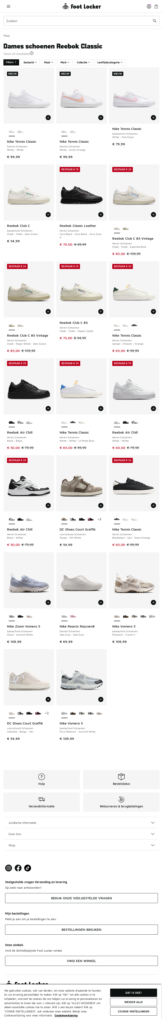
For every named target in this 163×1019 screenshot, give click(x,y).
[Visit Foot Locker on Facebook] (18, 868)
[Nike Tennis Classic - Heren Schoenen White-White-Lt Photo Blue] (126, 325)
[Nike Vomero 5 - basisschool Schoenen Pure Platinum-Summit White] (152, 616)
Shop (81, 845)
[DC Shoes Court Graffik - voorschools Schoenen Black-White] (73, 519)
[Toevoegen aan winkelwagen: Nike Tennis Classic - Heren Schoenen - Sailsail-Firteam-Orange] (153, 311)
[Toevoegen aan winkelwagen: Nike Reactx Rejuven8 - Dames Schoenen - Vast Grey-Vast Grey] (100, 602)
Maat (48, 62)
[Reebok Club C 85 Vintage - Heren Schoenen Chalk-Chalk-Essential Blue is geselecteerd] (117, 228)
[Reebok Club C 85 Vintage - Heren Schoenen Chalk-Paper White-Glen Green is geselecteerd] (12, 325)
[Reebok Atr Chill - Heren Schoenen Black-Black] (126, 422)
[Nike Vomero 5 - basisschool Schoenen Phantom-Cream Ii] (99, 713)
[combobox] (81, 21)
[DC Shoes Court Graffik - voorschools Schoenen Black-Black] (82, 519)
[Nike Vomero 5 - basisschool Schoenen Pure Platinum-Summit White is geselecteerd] (64, 713)
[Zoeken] (81, 21)
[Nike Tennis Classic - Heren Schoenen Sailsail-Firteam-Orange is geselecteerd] (117, 325)
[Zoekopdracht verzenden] (154, 21)
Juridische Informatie (81, 822)
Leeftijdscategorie (110, 62)
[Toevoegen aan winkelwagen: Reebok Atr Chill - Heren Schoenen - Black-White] (48, 505)
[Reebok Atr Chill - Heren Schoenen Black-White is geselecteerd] (12, 519)
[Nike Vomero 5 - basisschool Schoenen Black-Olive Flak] (126, 616)
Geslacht (30, 62)
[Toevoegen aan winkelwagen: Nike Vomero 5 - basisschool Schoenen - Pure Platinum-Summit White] (100, 699)
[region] (80, 1001)
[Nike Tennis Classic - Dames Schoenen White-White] (73, 131)
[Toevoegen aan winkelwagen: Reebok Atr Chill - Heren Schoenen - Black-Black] (48, 408)
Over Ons (81, 834)
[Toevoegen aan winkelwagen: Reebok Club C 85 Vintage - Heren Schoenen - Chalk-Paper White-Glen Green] (48, 311)
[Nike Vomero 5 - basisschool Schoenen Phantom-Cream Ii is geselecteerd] (117, 616)
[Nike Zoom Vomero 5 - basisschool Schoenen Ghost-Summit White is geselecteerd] (12, 616)
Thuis (6, 35)
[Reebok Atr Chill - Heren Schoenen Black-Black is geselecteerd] (12, 422)
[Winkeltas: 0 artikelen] (156, 6)
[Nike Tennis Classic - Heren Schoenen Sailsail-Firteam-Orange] (82, 422)
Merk (65, 62)
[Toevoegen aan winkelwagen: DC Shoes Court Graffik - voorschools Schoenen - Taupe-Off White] (100, 505)
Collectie (83, 62)
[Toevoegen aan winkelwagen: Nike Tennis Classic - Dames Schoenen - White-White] (48, 117)
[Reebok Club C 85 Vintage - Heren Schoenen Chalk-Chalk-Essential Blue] (20, 325)
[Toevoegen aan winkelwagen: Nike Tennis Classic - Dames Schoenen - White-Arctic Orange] (100, 117)
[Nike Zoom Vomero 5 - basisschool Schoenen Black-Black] (20, 616)
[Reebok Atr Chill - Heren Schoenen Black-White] (20, 422)
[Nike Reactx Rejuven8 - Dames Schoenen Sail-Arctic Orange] (73, 616)
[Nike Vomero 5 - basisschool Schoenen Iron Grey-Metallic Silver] (134, 616)
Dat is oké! (133, 992)
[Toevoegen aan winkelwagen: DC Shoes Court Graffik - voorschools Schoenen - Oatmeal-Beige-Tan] (48, 699)
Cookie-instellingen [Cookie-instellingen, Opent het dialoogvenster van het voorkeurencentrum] (133, 1011)
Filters (11, 62)
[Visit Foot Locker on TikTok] (27, 868)
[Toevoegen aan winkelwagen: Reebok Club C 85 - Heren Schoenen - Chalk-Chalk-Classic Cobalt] (100, 311)
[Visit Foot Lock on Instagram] (8, 868)
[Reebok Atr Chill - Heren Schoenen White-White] (29, 422)
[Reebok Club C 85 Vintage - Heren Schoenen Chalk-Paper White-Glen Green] (126, 228)
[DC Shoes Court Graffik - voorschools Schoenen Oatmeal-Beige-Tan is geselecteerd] (12, 713)
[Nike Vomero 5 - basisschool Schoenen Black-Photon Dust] (143, 616)
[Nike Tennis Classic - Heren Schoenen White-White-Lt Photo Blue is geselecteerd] (64, 422)
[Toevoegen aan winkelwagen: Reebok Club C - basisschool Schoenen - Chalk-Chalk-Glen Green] (48, 214)
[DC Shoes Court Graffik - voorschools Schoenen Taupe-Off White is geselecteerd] (64, 519)
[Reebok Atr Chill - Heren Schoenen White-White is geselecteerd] (117, 422)
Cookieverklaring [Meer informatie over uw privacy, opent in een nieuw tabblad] (66, 1015)
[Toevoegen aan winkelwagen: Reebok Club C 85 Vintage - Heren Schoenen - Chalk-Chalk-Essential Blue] (153, 214)
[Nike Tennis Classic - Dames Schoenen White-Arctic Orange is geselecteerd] (64, 131)
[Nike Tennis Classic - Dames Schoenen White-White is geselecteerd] (12, 131)
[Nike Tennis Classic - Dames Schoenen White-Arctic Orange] (20, 131)
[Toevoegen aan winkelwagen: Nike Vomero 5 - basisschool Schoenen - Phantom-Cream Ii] (153, 602)
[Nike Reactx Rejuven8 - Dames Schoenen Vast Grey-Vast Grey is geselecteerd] (64, 616)
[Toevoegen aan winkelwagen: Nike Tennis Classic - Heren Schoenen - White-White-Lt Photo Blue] (100, 408)
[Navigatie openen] (8, 6)
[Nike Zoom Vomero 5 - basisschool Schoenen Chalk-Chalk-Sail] (29, 616)
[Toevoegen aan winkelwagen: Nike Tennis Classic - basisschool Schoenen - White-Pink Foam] (153, 117)
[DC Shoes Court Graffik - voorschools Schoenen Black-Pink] (91, 519)
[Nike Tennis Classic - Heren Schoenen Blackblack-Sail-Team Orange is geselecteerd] (117, 519)
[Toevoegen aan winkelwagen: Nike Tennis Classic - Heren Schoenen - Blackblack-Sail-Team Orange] (153, 505)
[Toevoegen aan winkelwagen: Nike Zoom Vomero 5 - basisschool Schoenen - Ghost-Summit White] (48, 602)
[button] (31, 53)
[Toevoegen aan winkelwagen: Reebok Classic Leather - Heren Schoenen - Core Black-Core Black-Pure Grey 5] (100, 214)
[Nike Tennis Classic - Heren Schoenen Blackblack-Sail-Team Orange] (134, 325)
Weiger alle (133, 1002)
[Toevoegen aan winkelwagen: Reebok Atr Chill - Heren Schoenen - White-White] (153, 408)
